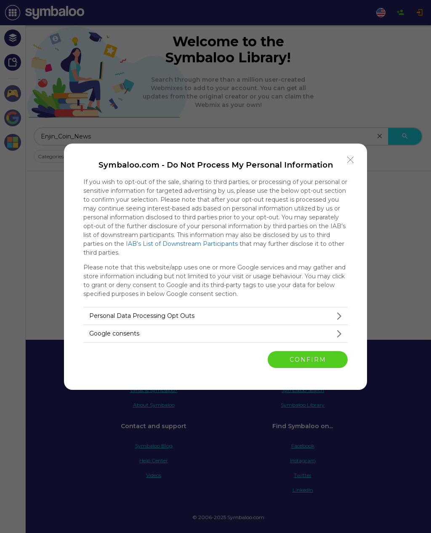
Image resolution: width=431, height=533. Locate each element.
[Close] (351, 160)
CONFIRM (308, 359)
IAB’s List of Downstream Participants (182, 244)
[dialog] (215, 267)
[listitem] (215, 316)
